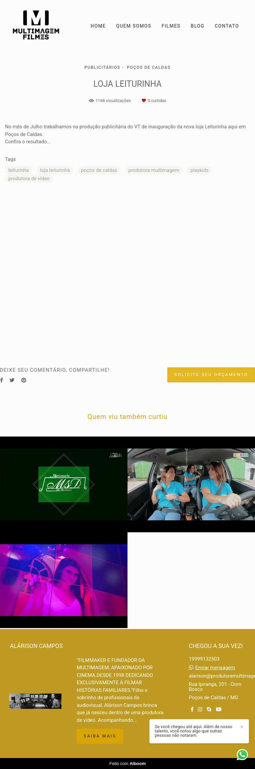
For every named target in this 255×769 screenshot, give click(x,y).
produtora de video (29, 179)
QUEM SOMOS (133, 26)
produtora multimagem (153, 170)
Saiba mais (100, 735)
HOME (98, 26)
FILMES (171, 26)
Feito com (127, 763)
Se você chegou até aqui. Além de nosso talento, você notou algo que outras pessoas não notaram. (193, 730)
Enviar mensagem (215, 667)
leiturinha (18, 170)
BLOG (198, 26)
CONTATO (227, 26)
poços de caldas (99, 170)
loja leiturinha (55, 170)
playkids (199, 170)
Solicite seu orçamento (211, 374)
